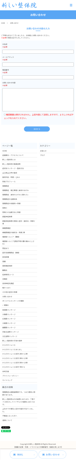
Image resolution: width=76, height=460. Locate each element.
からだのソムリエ (9, 345)
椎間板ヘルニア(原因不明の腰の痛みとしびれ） (18, 242)
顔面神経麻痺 (7, 216)
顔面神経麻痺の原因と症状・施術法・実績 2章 (18, 222)
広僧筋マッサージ (9, 319)
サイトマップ (7, 380)
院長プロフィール (9, 181)
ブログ (42, 155)
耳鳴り (4, 208)
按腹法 (6, 305)
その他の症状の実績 (9, 292)
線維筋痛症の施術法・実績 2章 (13, 232)
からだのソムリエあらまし (12, 349)
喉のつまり (6, 288)
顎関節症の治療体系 (9, 199)
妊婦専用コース (8, 274)
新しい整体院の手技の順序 (12, 340)
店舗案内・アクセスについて (13, 155)
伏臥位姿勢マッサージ (10, 332)
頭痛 (4, 261)
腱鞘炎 (4, 270)
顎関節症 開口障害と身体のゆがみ (15, 190)
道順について (7, 420)
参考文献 (5, 371)
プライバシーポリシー (10, 376)
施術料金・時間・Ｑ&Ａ (11, 177)
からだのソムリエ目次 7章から (13, 367)
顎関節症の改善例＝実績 (11, 203)
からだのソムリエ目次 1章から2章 (15, 354)
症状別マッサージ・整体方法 (13, 168)
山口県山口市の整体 (9, 173)
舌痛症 (4, 279)
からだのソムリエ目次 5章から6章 (15, 362)
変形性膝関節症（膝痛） (11, 252)
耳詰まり (5, 248)
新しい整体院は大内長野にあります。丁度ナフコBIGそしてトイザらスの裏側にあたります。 (18, 402)
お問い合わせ (7, 296)
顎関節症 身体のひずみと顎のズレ (15, 194)
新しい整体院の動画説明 (11, 164)
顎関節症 (5, 186)
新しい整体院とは (9, 159)
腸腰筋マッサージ (9, 327)
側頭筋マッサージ (9, 310)
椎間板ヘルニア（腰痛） (11, 237)
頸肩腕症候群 (7, 266)
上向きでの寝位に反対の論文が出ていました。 (18, 410)
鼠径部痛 (5, 257)
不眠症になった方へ (9, 416)
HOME (3, 23)
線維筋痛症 (6, 228)
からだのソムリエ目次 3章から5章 (15, 358)
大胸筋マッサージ (9, 314)
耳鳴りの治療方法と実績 (11, 212)
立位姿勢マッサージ (9, 336)
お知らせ (43, 151)
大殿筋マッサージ (9, 323)
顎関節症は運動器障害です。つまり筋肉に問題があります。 (18, 393)
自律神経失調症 (8, 283)
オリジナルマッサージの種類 (13, 301)
